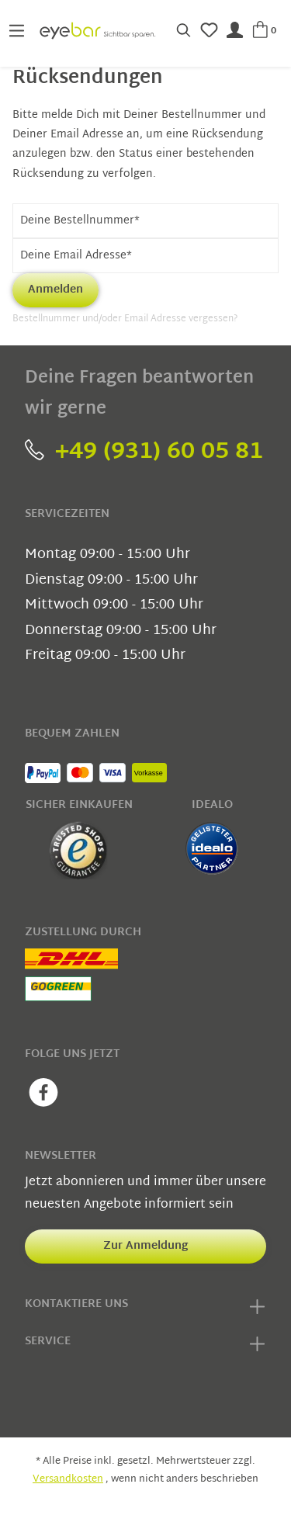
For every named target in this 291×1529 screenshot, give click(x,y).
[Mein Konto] (235, 30)
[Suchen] (183, 30)
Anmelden (55, 290)
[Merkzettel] (209, 30)
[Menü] (16, 30)
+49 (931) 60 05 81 (144, 452)
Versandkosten (68, 1479)
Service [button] (145, 1344)
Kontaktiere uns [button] (145, 1307)
